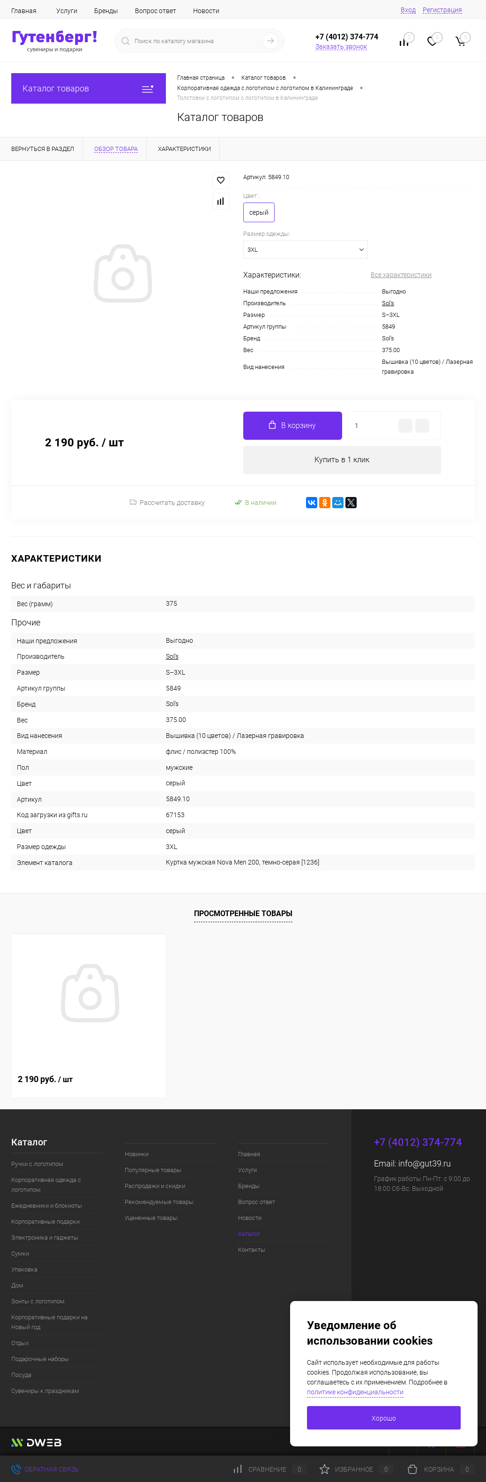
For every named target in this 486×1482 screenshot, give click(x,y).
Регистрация (442, 10)
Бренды (106, 11)
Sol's (388, 303)
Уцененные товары (151, 1217)
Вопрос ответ (155, 11)
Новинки (137, 1154)
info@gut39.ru (424, 1163)
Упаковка (24, 1269)
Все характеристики (401, 274)
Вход (408, 10)
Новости (206, 11)
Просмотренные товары (243, 913)
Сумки (20, 1253)
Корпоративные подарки (45, 1221)
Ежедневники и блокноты (46, 1205)
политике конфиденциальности (355, 1392)
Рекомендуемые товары (159, 1201)
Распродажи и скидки (155, 1185)
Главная (24, 11)
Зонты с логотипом (38, 1301)
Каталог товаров (88, 88)
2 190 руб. (45, 1079)
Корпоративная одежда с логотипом (46, 1184)
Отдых (20, 1343)
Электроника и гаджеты (44, 1237)
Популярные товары (153, 1170)
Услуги (66, 11)
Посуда (21, 1374)
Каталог (249, 1233)
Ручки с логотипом (37, 1163)
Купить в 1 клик (341, 459)
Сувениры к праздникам (45, 1390)
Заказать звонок (341, 46)
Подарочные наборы (40, 1358)
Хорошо (384, 1418)
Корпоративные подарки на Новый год (49, 1322)
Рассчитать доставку (167, 502)
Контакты (251, 1249)
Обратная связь (45, 1469)
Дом (17, 1285)
